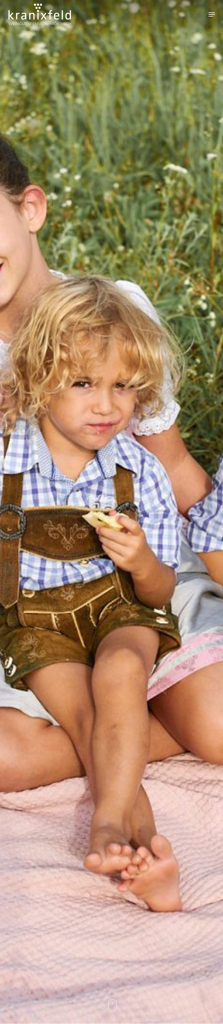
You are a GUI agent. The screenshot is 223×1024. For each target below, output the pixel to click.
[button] (211, 14)
